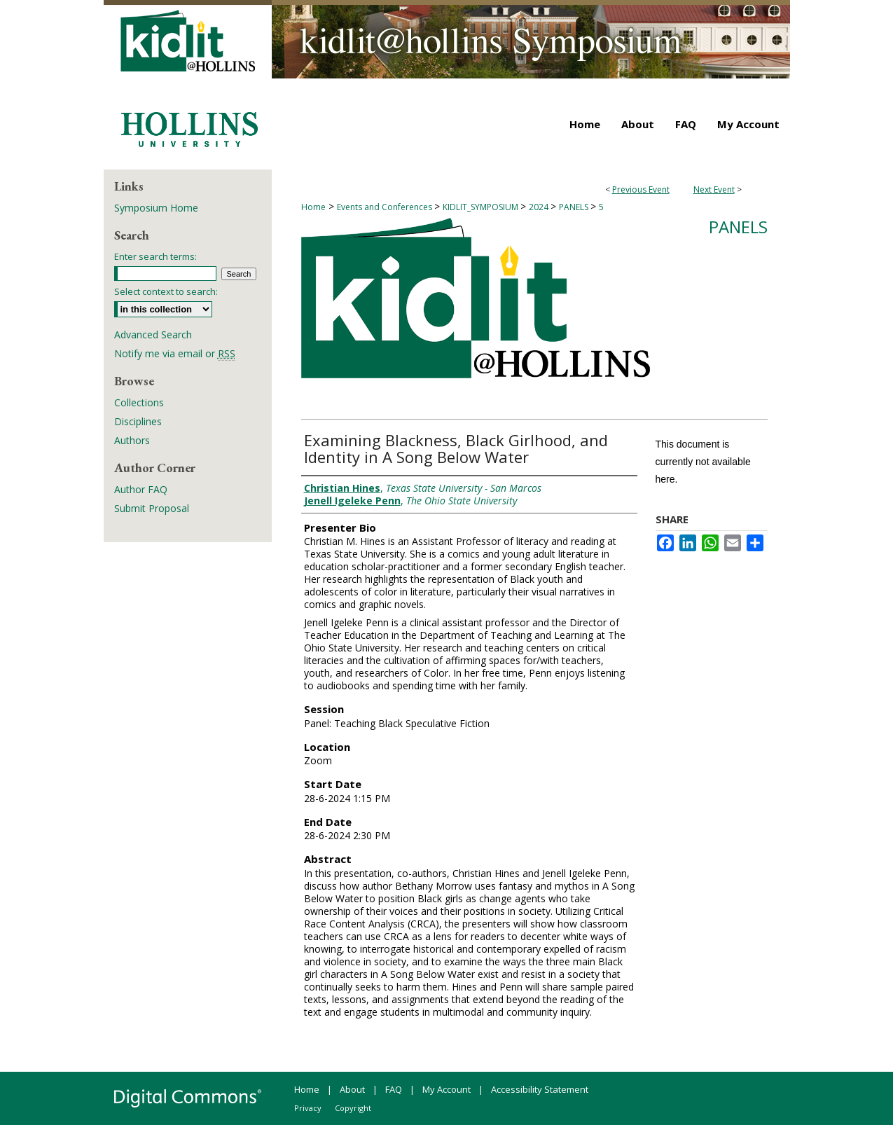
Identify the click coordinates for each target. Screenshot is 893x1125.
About (352, 1089)
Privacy (307, 1108)
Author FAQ (140, 489)
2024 (540, 207)
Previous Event (641, 189)
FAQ (393, 1089)
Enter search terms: (155, 256)
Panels (738, 226)
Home (313, 207)
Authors (132, 440)
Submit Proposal (151, 508)
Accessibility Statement (539, 1089)
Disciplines (138, 421)
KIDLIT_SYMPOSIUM (481, 207)
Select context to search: (166, 291)
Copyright (353, 1108)
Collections (139, 402)
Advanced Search (153, 334)
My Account (446, 1089)
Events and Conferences (385, 207)
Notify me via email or (174, 353)
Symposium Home (156, 207)
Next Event (714, 189)
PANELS (574, 207)
